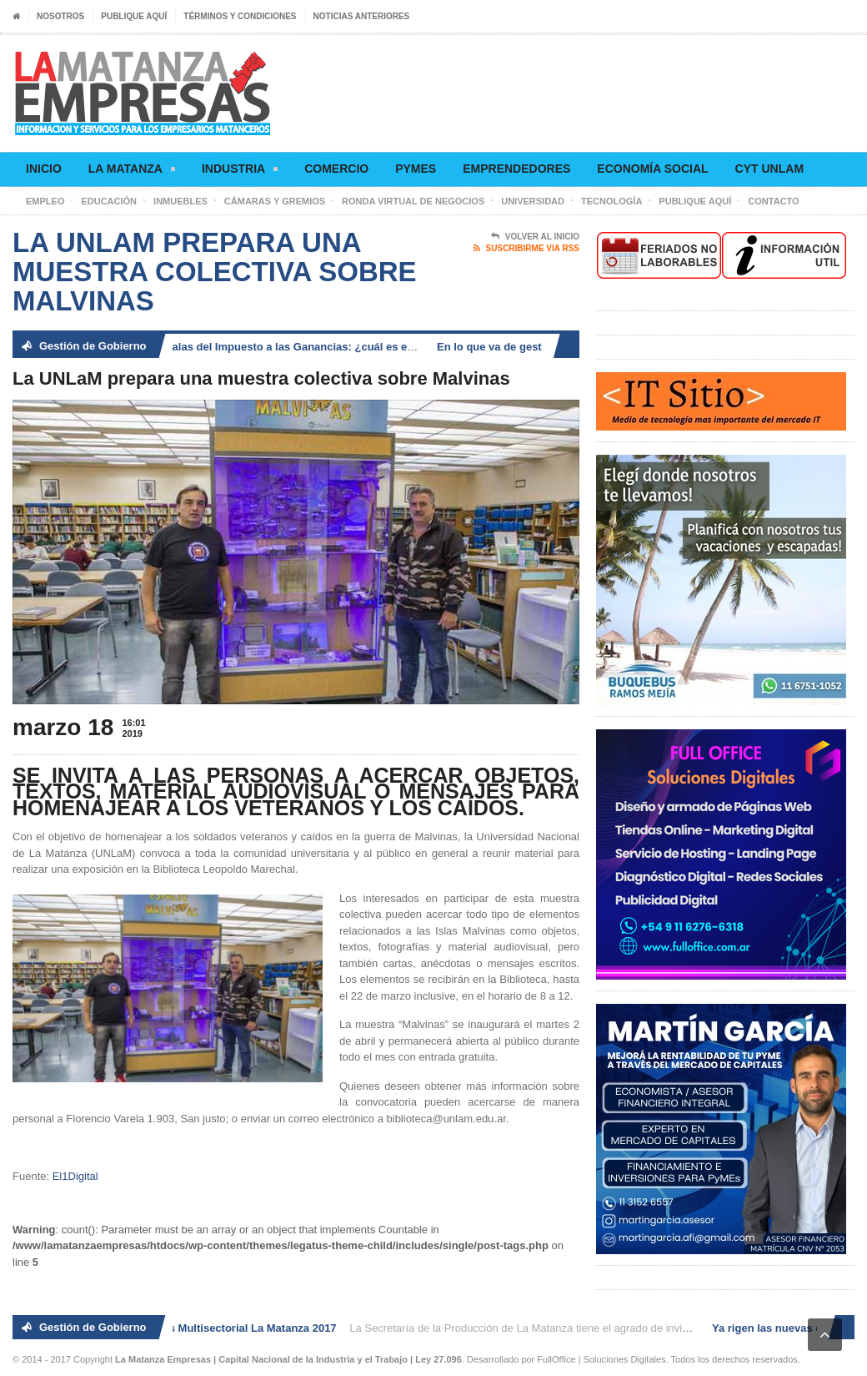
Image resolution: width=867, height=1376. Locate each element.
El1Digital (75, 1176)
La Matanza (131, 171)
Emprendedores (516, 168)
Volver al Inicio (535, 237)
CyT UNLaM (769, 168)
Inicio (44, 168)
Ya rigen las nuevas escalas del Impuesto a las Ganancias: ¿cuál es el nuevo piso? (266, 346)
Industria (240, 171)
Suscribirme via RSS (526, 249)
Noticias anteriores (361, 16)
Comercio (336, 168)
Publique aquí (134, 16)
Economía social (652, 168)
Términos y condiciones (239, 16)
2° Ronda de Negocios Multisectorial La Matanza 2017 (201, 1328)
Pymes (415, 168)
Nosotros (60, 16)
